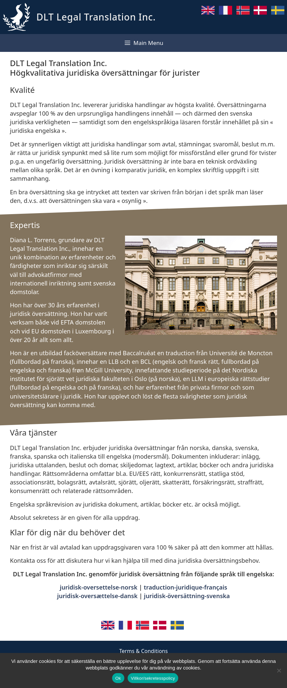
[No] (278, 670)
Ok (118, 678)
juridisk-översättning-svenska (187, 596)
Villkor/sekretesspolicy (153, 678)
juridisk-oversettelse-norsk (99, 587)
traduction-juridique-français (185, 587)
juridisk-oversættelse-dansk (97, 596)
